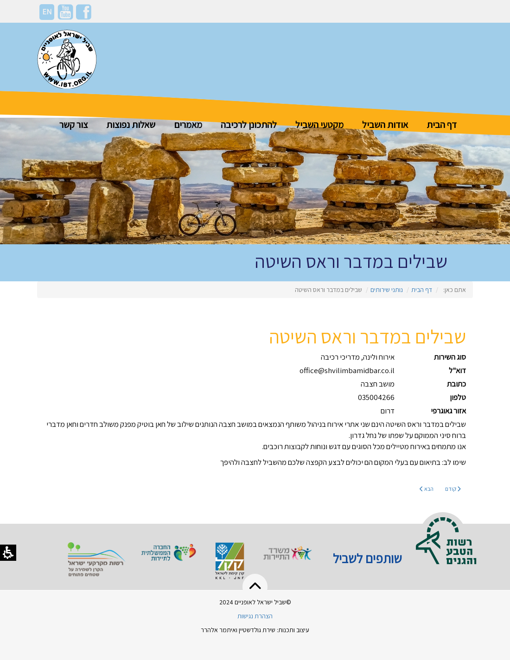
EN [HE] (47, 11)
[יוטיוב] (66, 11)
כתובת (456, 384)
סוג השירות (450, 357)
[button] (255, 587)
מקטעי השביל (319, 124)
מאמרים (188, 124)
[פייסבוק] (84, 11)
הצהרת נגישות (255, 616)
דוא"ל (457, 370)
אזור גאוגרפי (448, 411)
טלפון (458, 397)
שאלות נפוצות (130, 124)
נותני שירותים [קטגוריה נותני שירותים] (386, 290)
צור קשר (73, 124)
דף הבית (442, 124)
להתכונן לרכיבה (249, 124)
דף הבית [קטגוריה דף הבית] (421, 290)
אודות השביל (385, 124)
